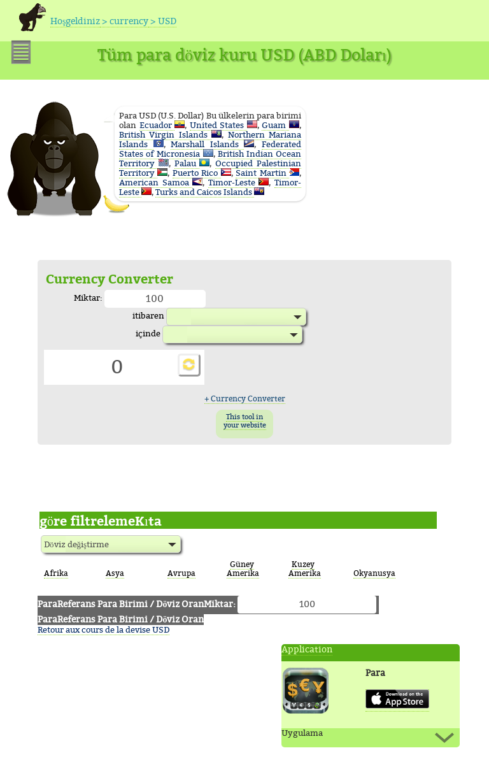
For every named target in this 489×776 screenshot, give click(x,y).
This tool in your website (244, 421)
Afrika (56, 573)
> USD (162, 21)
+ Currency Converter (244, 398)
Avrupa (181, 573)
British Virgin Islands (165, 135)
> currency (124, 21)
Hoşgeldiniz (75, 21)
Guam (275, 125)
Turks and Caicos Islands (204, 192)
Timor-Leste (233, 182)
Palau (187, 163)
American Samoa (155, 182)
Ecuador (157, 125)
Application (306, 649)
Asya (115, 573)
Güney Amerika (243, 569)
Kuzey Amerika (304, 569)
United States (218, 125)
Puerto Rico (197, 173)
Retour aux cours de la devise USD (103, 630)
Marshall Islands (207, 144)
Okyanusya (374, 573)
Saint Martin (262, 173)
